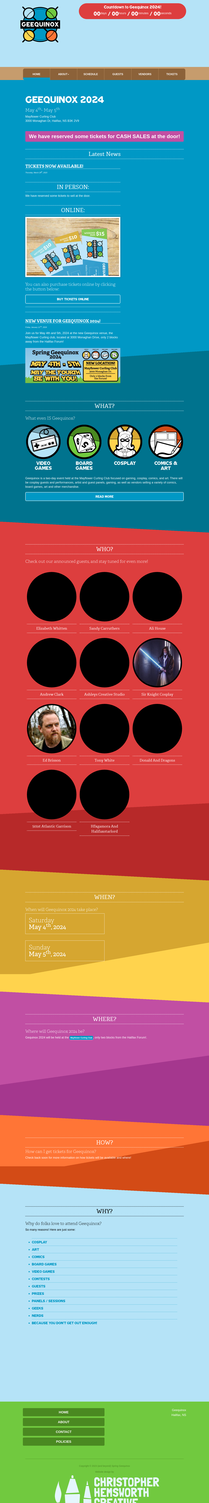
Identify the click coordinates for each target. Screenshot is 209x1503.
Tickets (171, 74)
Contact (64, 1432)
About (63, 1422)
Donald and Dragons (157, 760)
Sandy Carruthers (104, 628)
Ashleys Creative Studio (104, 694)
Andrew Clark (52, 694)
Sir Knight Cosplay (157, 694)
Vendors (144, 74)
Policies (63, 1441)
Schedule (90, 74)
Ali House (157, 628)
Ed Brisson (52, 760)
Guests (118, 74)
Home (36, 74)
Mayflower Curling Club (86, 1037)
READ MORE (50, 496)
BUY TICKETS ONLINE (50, 299)
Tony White (104, 760)
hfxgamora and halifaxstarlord (104, 829)
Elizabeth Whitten (51, 628)
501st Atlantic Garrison (51, 826)
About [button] (63, 74)
